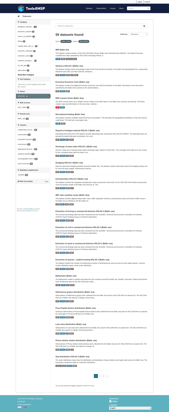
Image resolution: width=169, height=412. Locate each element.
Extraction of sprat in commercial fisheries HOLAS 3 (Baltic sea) (84, 244)
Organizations (101, 8)
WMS (63, 59)
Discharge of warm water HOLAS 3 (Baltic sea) (76, 147)
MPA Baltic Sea (62, 50)
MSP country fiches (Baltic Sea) (70, 98)
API (83, 386)
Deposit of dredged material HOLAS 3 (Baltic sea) (78, 131)
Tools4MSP (35, 8)
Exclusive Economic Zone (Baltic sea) (72, 82)
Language (113, 405)
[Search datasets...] (99, 26)
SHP (57, 75)
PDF (57, 107)
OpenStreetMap (28, 209)
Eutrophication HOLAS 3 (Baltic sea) (72, 179)
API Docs (91, 386)
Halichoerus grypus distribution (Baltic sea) (75, 292)
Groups (112, 8)
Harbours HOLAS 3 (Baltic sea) (69, 66)
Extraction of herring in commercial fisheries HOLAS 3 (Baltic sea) (85, 211)
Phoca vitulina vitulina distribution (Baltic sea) (76, 340)
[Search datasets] (138, 8)
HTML (58, 59)
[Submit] (148, 8)
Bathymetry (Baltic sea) (66, 276)
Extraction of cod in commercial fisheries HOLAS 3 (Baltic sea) (83, 227)
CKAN (113, 401)
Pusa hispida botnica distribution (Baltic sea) (76, 308)
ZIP (72, 75)
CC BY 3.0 (34, 210)
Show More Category (26, 75)
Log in (140, 2)
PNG (76, 75)
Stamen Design (26, 210)
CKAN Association (24, 404)
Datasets (89, 8)
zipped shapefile (71, 59)
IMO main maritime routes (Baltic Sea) (72, 195)
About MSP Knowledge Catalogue (30, 399)
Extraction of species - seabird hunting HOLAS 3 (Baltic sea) (82, 260)
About (121, 8)
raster (58, 285)
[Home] (19, 16)
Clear (46, 181)
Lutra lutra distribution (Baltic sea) (71, 324)
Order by (123, 34)
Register (147, 2)
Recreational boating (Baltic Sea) (70, 114)
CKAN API (21, 402)
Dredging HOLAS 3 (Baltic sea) (69, 163)
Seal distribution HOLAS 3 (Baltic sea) (72, 357)
